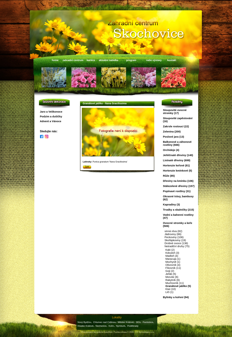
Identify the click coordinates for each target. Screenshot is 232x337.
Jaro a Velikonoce (51, 111)
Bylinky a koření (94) (176, 297)
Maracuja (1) (172, 258)
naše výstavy (154, 60)
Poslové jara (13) (173, 136)
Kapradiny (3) (171, 204)
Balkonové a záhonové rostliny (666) (177, 143)
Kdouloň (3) (172, 252)
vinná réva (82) (173, 231)
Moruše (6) (171, 276)
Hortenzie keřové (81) (176, 165)
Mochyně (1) (172, 261)
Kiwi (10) (170, 288)
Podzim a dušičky (51, 116)
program (131, 60)
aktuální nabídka (108, 60)
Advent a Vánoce (50, 121)
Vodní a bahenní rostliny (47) (178, 216)
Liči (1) (169, 291)
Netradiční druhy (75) (177, 246)
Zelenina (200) (172, 131)
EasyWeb (108, 332)
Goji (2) (169, 270)
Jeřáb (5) (170, 273)
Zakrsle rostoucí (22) (176, 126)
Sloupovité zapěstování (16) (178, 120)
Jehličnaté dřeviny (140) (178, 155)
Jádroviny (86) (173, 234)
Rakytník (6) (172, 279)
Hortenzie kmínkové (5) (177, 170)
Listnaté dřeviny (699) (176, 160)
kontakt (171, 60)
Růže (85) (169, 175)
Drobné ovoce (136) (176, 243)
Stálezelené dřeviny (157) (178, 185)
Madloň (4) (171, 255)
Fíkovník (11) (173, 267)
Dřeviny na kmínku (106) (178, 180)
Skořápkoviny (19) (175, 240)
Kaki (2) (170, 249)
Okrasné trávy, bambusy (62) (178, 198)
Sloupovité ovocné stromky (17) (174, 111)
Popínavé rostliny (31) (177, 191)
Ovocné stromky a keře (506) (177, 224)
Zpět (87, 166)
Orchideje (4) (171, 149)
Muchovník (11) (174, 282)
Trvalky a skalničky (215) (178, 209)
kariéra (91, 60)
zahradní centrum (73, 60)
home (55, 60)
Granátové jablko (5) (178, 285)
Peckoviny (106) (174, 237)
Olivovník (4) (172, 264)
